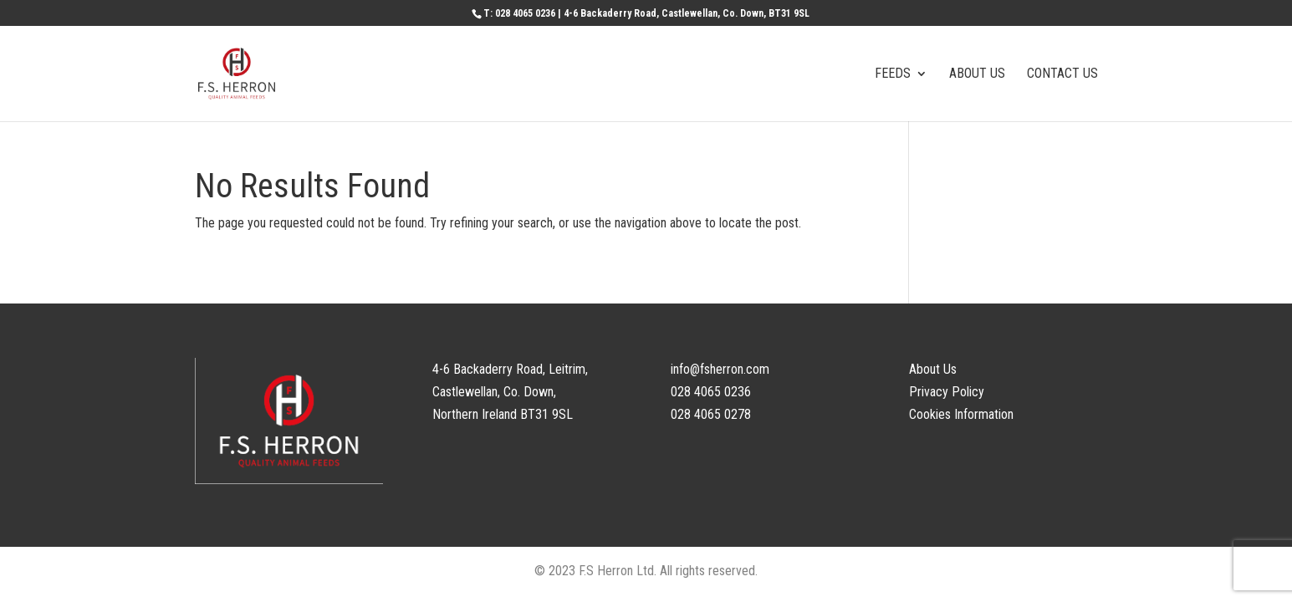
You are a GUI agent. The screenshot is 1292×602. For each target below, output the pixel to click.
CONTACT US (1062, 74)
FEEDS (893, 74)
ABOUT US (977, 74)
